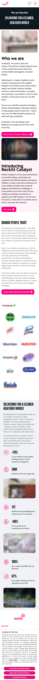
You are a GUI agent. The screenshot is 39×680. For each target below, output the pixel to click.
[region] (19, 654)
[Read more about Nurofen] (29, 344)
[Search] (29, 3)
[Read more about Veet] (10, 371)
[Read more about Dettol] (10, 317)
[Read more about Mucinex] (10, 344)
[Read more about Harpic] (10, 330)
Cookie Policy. (13, 660)
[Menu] (35, 3)
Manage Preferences (19, 677)
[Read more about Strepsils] (10, 357)
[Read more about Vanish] (29, 357)
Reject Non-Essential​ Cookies (19, 673)
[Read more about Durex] (29, 369)
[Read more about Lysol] (29, 330)
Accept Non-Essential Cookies (19, 668)
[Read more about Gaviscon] (29, 317)
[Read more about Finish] (10, 384)
